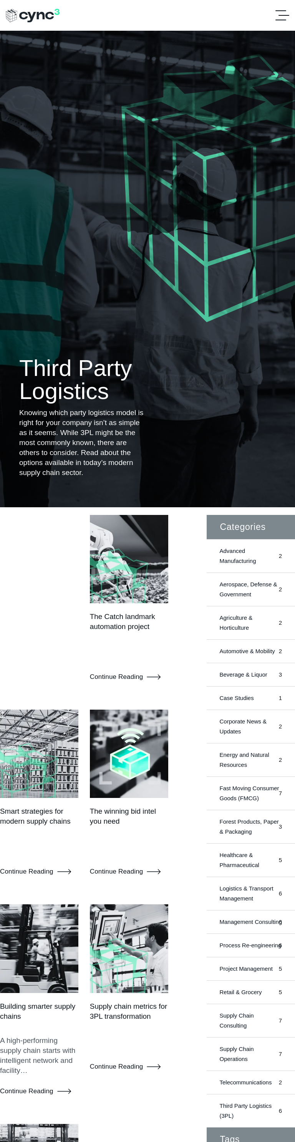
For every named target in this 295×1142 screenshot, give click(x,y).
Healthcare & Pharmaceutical (251, 860)
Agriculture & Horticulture (251, 622)
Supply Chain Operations (251, 1074)
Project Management (251, 988)
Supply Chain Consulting (251, 1040)
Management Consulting (251, 927)
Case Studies (251, 698)
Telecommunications (251, 1102)
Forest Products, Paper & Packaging (251, 826)
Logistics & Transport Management (251, 893)
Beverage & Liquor (251, 674)
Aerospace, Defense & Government (251, 589)
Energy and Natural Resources (251, 759)
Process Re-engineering (251, 960)
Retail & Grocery (251, 1012)
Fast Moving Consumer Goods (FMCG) (251, 793)
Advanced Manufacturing (251, 556)
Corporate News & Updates (251, 726)
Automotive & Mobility (251, 651)
